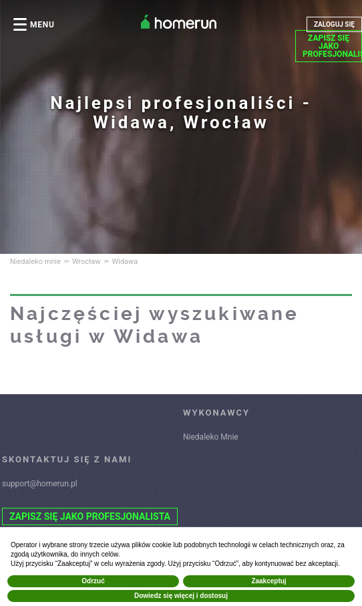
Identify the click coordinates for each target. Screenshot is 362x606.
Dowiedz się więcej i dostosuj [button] (181, 595)
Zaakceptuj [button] (268, 581)
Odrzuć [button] (92, 581)
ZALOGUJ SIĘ (334, 24)
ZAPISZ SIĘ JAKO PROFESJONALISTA (332, 46)
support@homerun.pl (39, 483)
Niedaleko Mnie (210, 437)
